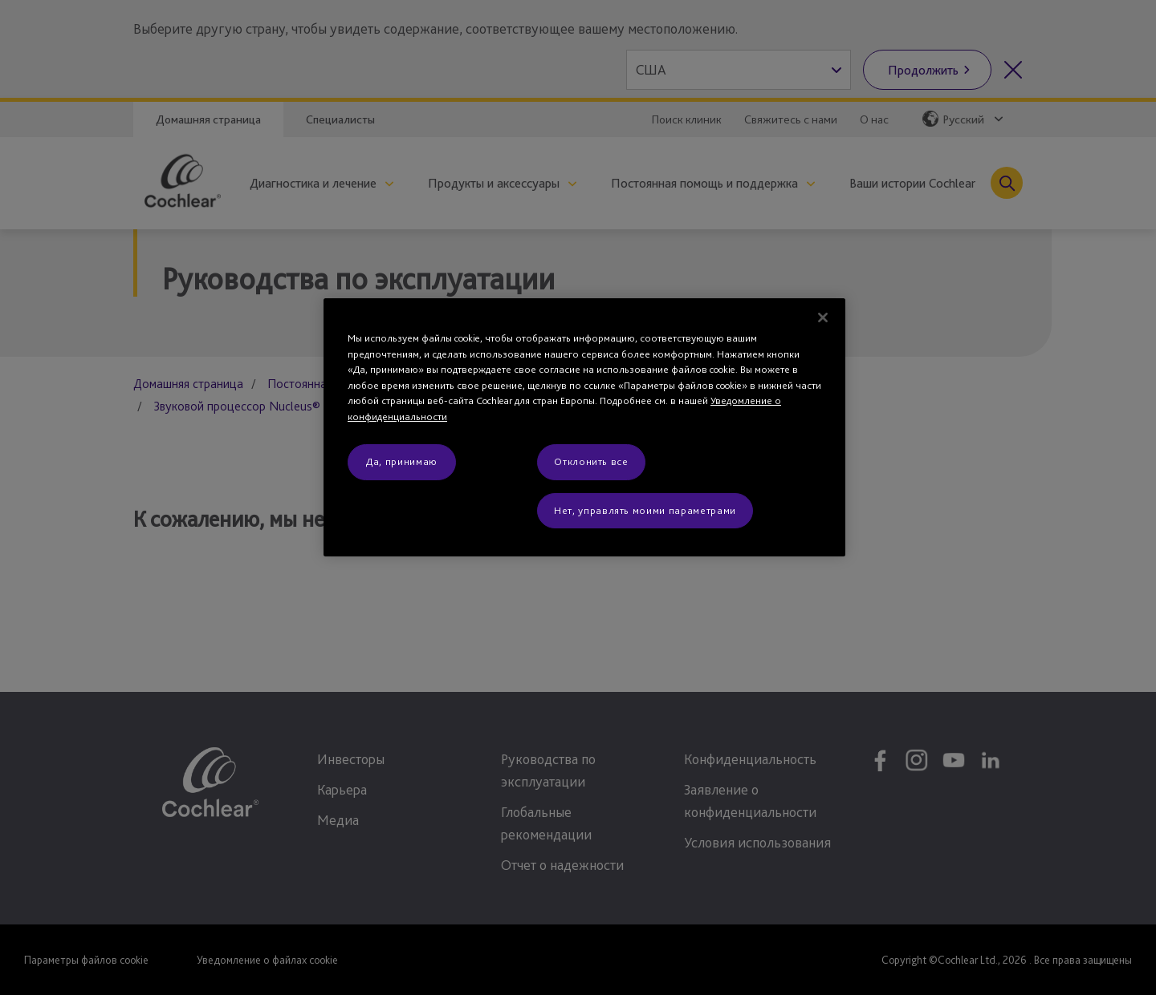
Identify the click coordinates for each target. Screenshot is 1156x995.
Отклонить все (591, 461)
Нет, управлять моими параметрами (645, 510)
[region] (584, 427)
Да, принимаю (402, 461)
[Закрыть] (823, 317)
